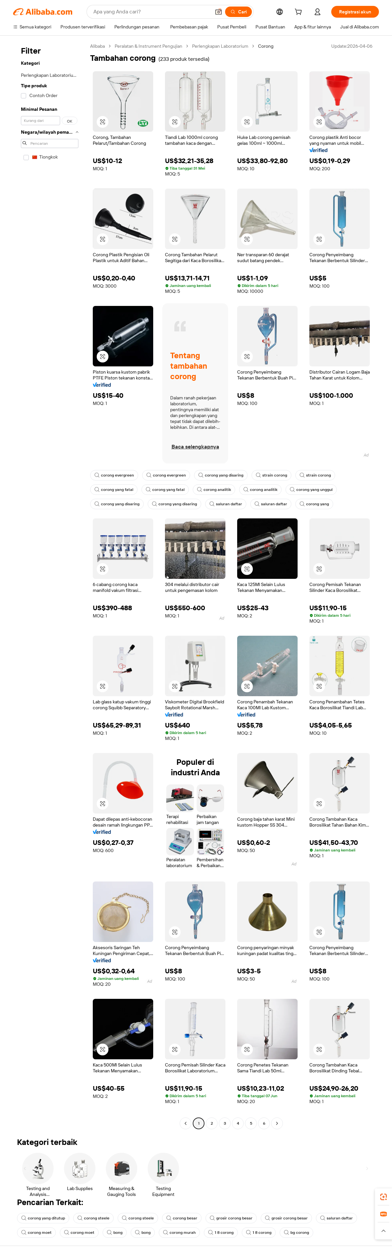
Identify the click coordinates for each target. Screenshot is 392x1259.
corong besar (181, 1218)
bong (114, 1232)
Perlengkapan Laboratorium (220, 46)
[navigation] (49, 585)
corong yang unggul (311, 489)
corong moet (36, 1232)
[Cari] (238, 12)
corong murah (179, 1232)
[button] (218, 12)
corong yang (314, 504)
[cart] (299, 12)
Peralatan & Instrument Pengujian (148, 46)
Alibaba (97, 46)
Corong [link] (265, 46)
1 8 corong (221, 1232)
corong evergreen (114, 475)
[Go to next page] (277, 1123)
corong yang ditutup (43, 1218)
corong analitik (214, 489)
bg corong (296, 1232)
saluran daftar (225, 504)
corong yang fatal (113, 489)
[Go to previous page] (185, 1123)
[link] (383, 1196)
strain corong (271, 475)
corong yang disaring (220, 475)
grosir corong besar (231, 1218)
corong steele (93, 1218)
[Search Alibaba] (151, 11)
